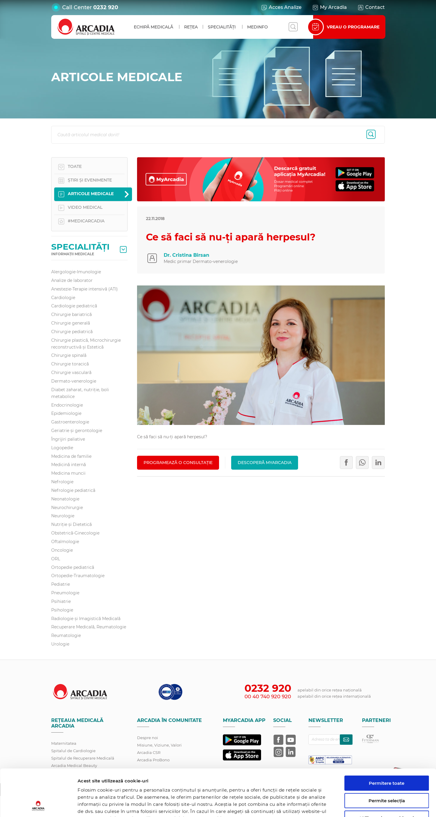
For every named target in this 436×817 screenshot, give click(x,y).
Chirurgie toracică (70, 364)
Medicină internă (68, 464)
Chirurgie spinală (68, 355)
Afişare (306, 805)
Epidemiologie (66, 413)
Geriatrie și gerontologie (76, 430)
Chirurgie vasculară (71, 372)
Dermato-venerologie (73, 381)
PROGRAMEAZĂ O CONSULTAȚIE (178, 462)
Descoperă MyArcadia (265, 462)
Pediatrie (60, 584)
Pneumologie (65, 593)
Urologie (60, 644)
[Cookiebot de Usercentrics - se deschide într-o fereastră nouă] (38, 805)
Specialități (222, 27)
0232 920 (105, 7)
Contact (371, 7)
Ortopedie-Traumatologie (77, 575)
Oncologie (62, 550)
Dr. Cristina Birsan (186, 255)
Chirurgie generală (70, 323)
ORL (55, 558)
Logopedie (62, 447)
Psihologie (62, 610)
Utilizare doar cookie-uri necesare (387, 776)
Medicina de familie (71, 456)
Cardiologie (63, 297)
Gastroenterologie (70, 422)
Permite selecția (387, 757)
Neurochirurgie (67, 507)
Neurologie (62, 516)
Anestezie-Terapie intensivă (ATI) (84, 289)
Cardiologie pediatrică (74, 306)
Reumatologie (66, 635)
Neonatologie (65, 499)
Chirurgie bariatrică (71, 314)
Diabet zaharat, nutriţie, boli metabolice (80, 393)
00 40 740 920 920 (267, 696)
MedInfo (257, 27)
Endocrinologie (67, 405)
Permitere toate (386, 739)
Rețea (191, 27)
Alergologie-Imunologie (76, 272)
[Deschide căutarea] (293, 27)
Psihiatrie (61, 601)
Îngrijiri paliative (68, 439)
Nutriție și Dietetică (71, 524)
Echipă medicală (153, 27)
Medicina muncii (68, 473)
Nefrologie (62, 481)
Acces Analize (281, 7)
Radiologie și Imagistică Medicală (85, 618)
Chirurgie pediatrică (72, 331)
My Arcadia (329, 7)
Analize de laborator (72, 280)
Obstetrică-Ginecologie (75, 533)
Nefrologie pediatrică (73, 490)
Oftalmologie (65, 541)
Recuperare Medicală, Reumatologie (88, 627)
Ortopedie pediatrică (72, 567)
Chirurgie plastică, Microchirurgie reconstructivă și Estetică (86, 344)
